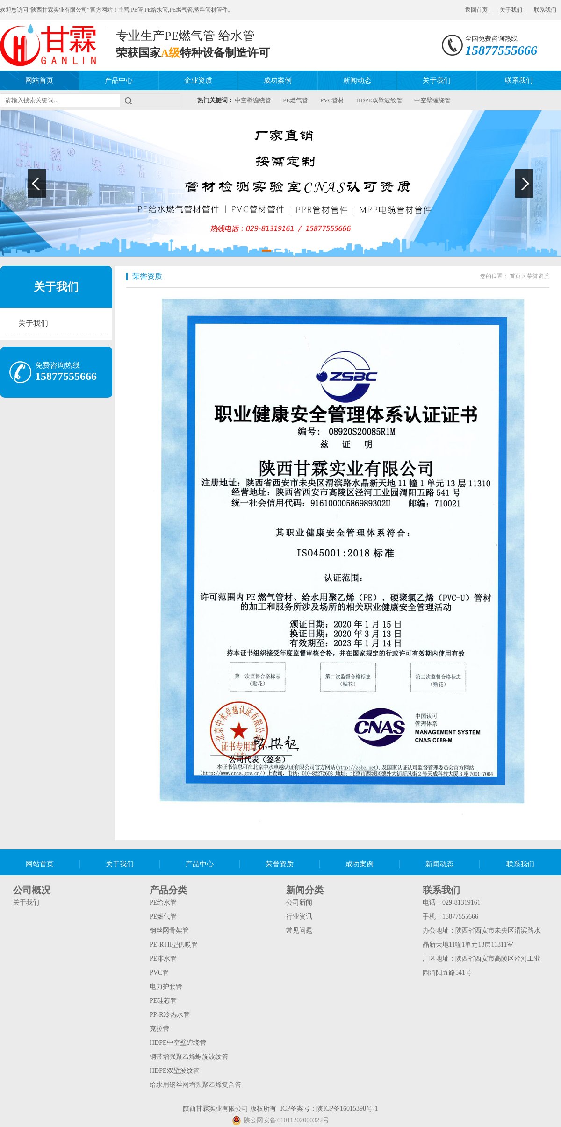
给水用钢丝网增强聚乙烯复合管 (195, 1084)
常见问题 (299, 930)
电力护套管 (166, 986)
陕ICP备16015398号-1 (347, 1108)
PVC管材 (332, 100)
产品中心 (119, 80)
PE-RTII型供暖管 (174, 944)
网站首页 (39, 80)
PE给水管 (163, 902)
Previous (37, 183)
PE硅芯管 (163, 1000)
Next (524, 183)
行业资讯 (299, 916)
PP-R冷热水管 (170, 1014)
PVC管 (159, 972)
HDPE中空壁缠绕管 (178, 1042)
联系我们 (545, 10)
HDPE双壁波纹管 (379, 100)
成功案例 (278, 80)
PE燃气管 (295, 100)
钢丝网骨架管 (169, 930)
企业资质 (198, 80)
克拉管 (159, 1028)
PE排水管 (163, 958)
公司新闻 (299, 902)
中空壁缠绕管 (253, 100)
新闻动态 (357, 80)
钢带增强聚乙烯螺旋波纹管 (189, 1056)
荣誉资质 (147, 276)
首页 (515, 276)
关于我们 (511, 10)
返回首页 (476, 10)
